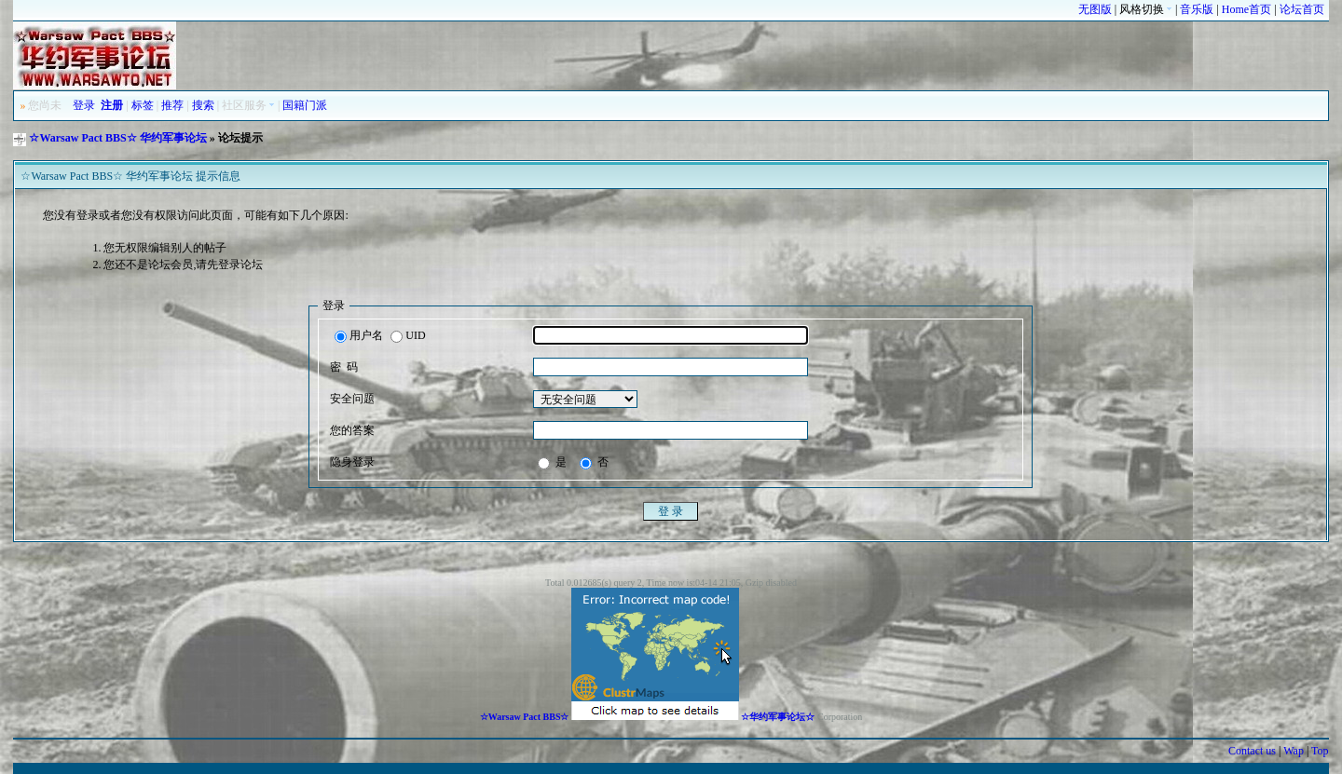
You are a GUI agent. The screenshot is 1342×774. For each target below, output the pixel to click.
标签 (142, 105)
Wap (1293, 750)
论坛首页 (1302, 9)
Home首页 (1246, 9)
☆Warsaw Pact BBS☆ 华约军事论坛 (117, 137)
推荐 (172, 105)
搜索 (203, 105)
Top (1320, 750)
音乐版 (1196, 9)
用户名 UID (380, 336)
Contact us (1252, 750)
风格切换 (1145, 9)
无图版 (1095, 9)
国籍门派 (304, 105)
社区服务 (248, 105)
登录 (84, 105)
